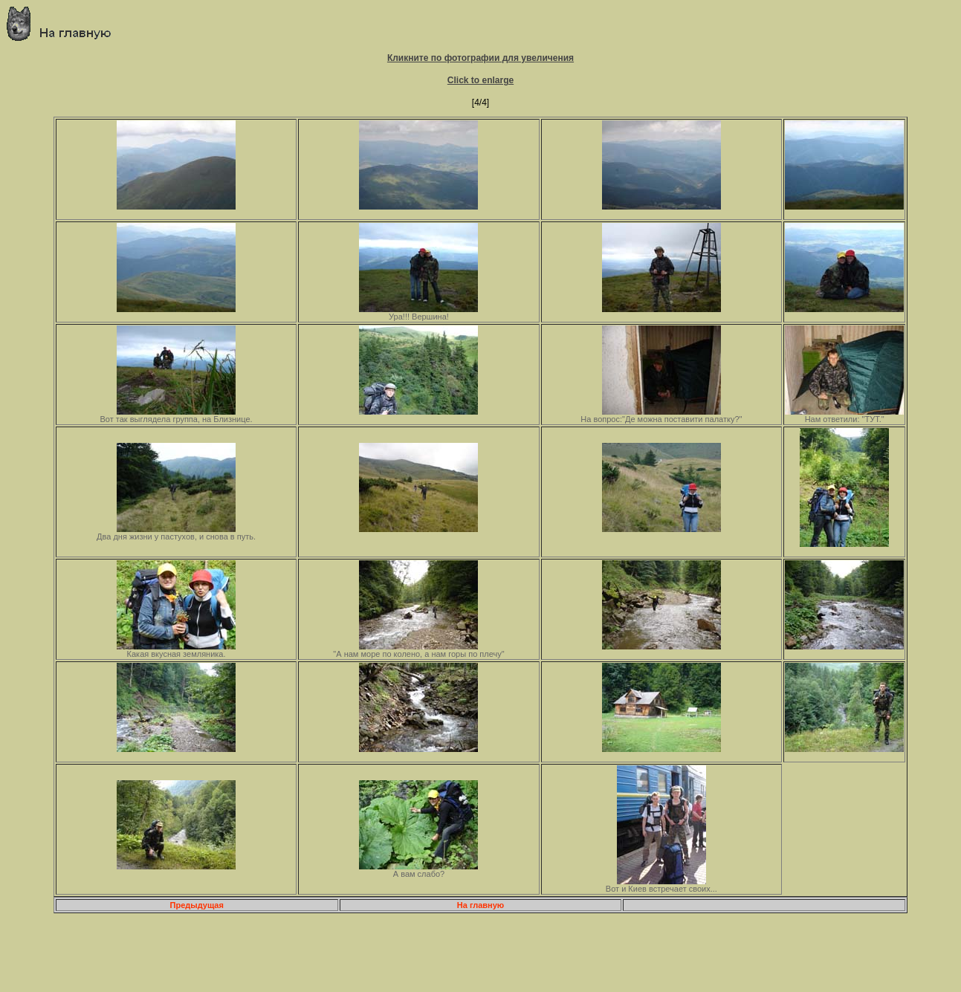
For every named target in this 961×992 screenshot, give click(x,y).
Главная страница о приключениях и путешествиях (64, 23)
